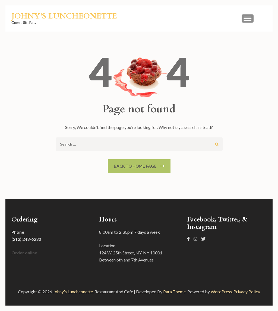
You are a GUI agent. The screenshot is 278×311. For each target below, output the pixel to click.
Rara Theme (174, 291)
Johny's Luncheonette (64, 16)
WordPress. (222, 291)
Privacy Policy (246, 291)
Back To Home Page (135, 166)
